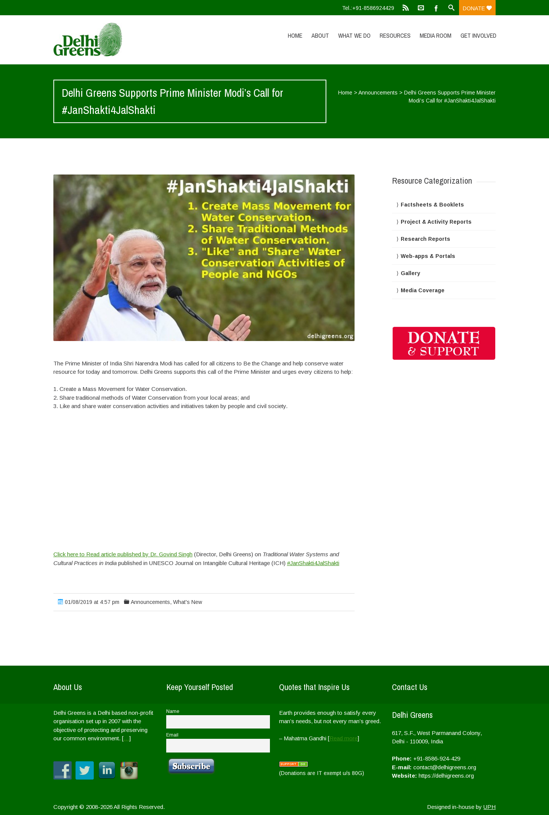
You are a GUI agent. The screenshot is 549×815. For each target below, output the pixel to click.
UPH (489, 807)
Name (172, 711)
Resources (395, 35)
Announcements (378, 93)
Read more (343, 738)
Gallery (410, 273)
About (320, 35)
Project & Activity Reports (436, 222)
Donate (477, 8)
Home (295, 35)
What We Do (354, 35)
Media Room (435, 35)
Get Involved (478, 35)
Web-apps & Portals (428, 256)
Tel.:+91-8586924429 (368, 8)
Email (172, 735)
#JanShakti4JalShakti (313, 563)
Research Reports (425, 239)
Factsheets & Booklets (432, 205)
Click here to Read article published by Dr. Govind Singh (123, 554)
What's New (187, 602)
